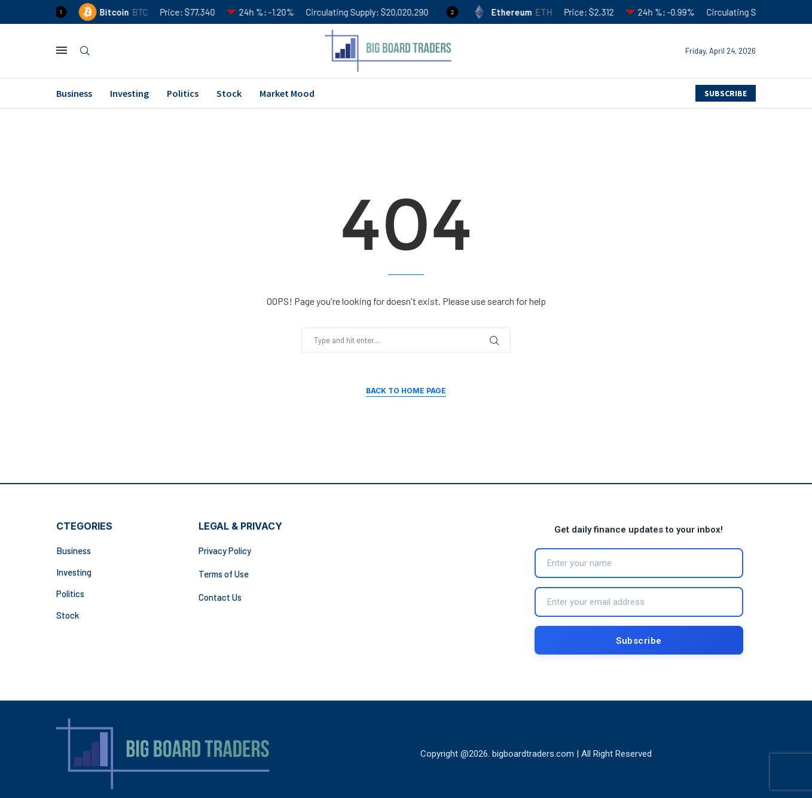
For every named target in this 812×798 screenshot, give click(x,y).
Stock (229, 93)
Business (74, 93)
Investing (129, 93)
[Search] (85, 51)
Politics (183, 93)
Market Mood (287, 93)
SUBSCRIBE (725, 93)
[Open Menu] (61, 50)
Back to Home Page (406, 390)
